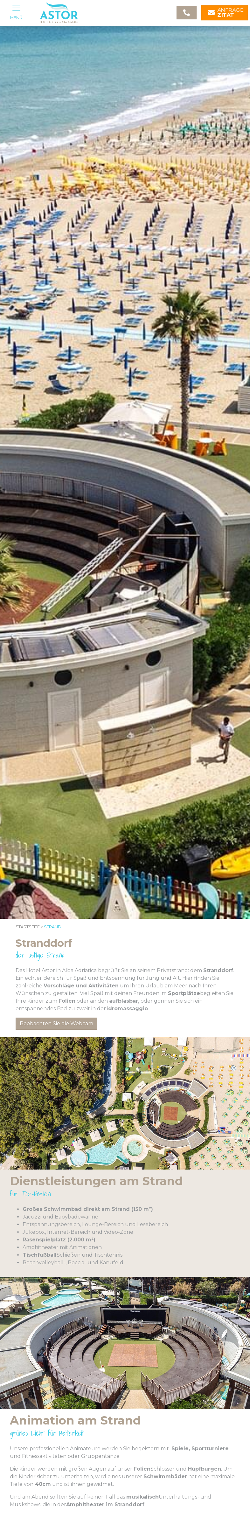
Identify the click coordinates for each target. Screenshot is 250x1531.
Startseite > (29, 926)
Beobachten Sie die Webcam (56, 1023)
